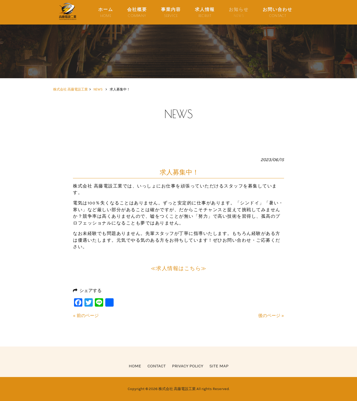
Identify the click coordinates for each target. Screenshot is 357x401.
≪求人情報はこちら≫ (179, 268)
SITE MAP (219, 365)
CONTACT (156, 365)
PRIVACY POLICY (187, 365)
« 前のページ (86, 315)
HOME (135, 365)
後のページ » (271, 315)
